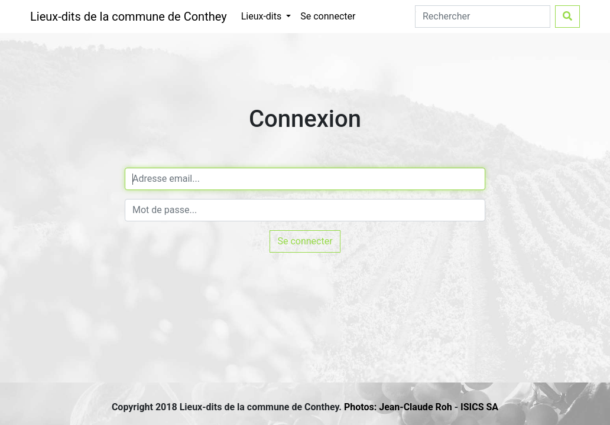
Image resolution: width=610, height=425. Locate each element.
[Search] (482, 16)
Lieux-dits (262, 16)
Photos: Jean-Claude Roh (399, 407)
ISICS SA (479, 407)
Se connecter (327, 16)
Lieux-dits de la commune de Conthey (128, 16)
